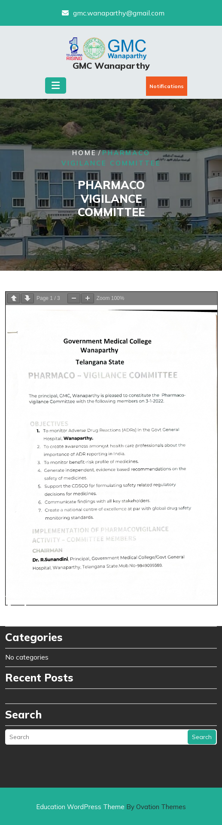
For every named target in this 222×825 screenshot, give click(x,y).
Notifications (166, 86)
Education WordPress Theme (111, 807)
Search (202, 622)
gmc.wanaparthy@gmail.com (118, 13)
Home (84, 153)
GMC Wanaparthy (111, 65)
